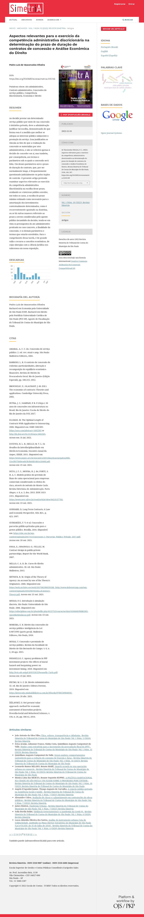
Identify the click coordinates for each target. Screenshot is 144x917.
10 (28, 834)
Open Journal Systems (111, 133)
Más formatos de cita (73, 183)
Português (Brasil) (109, 47)
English (104, 51)
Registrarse (119, 4)
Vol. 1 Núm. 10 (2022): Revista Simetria (47, 28)
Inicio (12, 28)
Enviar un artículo (113, 29)
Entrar (132, 4)
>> (36, 834)
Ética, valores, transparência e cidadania (61, 735)
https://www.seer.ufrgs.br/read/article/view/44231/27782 (36, 499)
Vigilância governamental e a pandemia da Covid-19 (59, 811)
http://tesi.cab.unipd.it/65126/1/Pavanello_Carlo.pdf (33, 672)
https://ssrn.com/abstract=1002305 (25, 430)
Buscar (127, 20)
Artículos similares (20, 729)
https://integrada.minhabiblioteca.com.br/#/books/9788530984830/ (40, 692)
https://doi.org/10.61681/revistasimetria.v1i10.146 (32, 79)
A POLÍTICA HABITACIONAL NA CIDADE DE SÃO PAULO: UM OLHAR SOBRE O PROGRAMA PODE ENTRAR (53, 779)
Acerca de (53, 20)
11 (31, 834)
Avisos (39, 20)
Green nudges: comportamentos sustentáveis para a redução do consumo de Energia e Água (50, 756)
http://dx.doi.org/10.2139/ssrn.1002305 (27, 434)
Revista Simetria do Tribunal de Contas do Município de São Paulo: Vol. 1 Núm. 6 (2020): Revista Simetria (53, 814)
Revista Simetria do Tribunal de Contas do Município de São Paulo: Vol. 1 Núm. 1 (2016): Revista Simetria (53, 738)
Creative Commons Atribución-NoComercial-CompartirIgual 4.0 (73, 264)
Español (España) (109, 55)
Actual (13, 20)
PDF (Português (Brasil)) (76, 115)
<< (10, 834)
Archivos (26, 20)
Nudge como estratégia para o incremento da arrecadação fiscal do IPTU (55, 746)
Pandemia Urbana (38, 806)
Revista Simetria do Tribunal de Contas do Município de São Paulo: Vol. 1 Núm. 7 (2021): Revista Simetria (49, 793)
